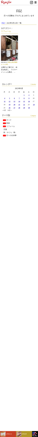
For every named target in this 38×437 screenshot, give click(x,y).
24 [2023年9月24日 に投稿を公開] (34, 104)
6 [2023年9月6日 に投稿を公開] (14, 98)
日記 (19, 10)
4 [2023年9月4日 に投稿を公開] (4, 98)
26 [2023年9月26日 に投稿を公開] (9, 108)
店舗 (5, 129)
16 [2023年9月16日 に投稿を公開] (29, 101)
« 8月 (4, 110)
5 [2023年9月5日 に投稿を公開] (9, 98)
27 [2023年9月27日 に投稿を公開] (14, 108)
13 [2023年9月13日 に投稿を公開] (14, 101)
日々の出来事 (11, 135)
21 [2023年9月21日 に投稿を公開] (19, 104)
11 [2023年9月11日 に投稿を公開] (4, 101)
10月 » (9, 110)
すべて (8, 120)
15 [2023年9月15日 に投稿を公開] (24, 101)
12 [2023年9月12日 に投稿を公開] (9, 101)
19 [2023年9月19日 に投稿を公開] (9, 104)
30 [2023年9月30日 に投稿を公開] (29, 108)
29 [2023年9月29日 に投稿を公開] (24, 108)
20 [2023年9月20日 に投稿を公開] (14, 104)
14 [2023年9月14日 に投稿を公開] (19, 101)
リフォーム (6, 31)
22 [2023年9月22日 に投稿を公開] (24, 104)
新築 (8, 123)
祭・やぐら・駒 (9, 132)
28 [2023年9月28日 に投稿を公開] (19, 108)
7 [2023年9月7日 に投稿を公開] (19, 98)
